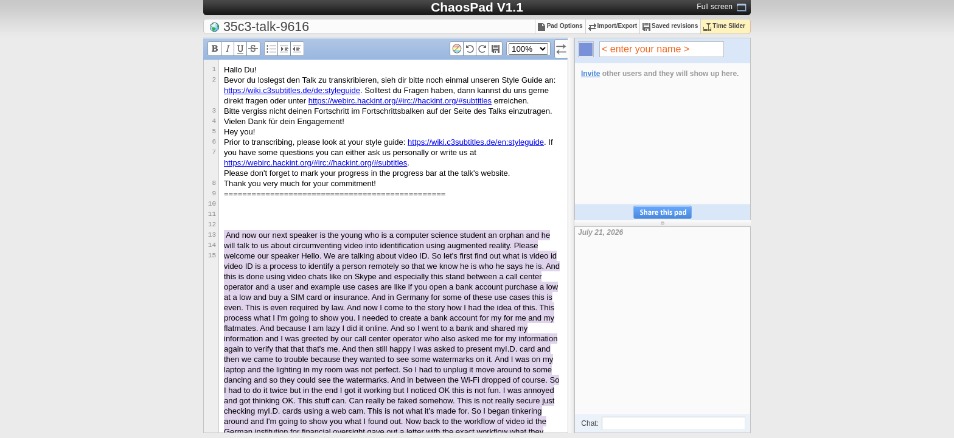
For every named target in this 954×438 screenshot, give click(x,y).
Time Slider (724, 26)
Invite (590, 73)
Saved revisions (670, 26)
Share (662, 213)
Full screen (715, 6)
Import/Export (613, 26)
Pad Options (560, 26)
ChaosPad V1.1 (477, 7)
